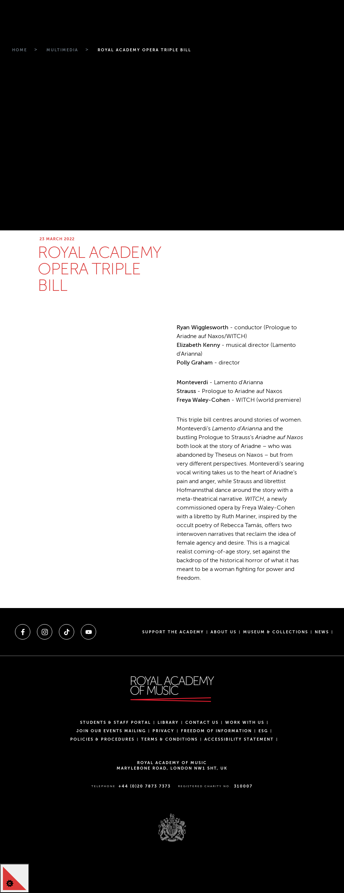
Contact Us (202, 722)
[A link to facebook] (22, 632)
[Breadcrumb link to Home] (18, 50)
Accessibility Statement (239, 739)
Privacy (163, 731)
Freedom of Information (216, 731)
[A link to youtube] (88, 632)
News (322, 632)
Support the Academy (173, 632)
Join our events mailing (111, 731)
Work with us (244, 722)
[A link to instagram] (44, 632)
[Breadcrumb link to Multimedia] (61, 50)
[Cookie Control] (14, 878)
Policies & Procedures (102, 739)
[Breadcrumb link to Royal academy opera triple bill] (143, 50)
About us (224, 632)
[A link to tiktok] (66, 632)
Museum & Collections (275, 632)
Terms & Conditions (169, 739)
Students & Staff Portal (115, 722)
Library (168, 722)
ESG (263, 731)
